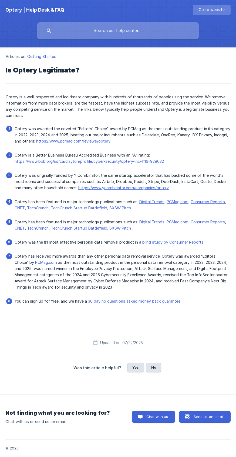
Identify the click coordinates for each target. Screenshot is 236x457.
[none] (34, 10)
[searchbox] (118, 30)
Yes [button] (135, 367)
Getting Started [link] (41, 56)
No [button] (153, 367)
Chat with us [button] (157, 416)
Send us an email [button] (209, 416)
